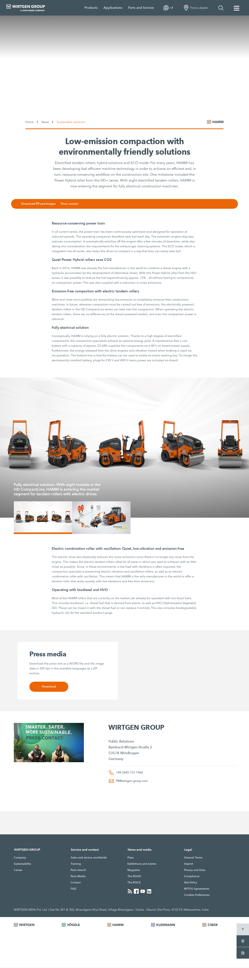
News (45, 122)
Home (29, 122)
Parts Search (78, 870)
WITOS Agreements (196, 889)
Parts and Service (141, 8)
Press (130, 857)
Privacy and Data (194, 870)
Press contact (71, 204)
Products (91, 8)
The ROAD (134, 876)
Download (49, 687)
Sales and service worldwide (89, 857)
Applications (112, 8)
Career (18, 870)
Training (76, 864)
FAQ (73, 889)
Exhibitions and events (141, 864)
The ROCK (134, 882)
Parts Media (78, 876)
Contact (76, 882)
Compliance (191, 876)
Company (20, 857)
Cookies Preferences (197, 895)
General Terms (193, 857)
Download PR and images (39, 204)
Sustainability (22, 864)
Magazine (133, 870)
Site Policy (190, 882)
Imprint (188, 864)
